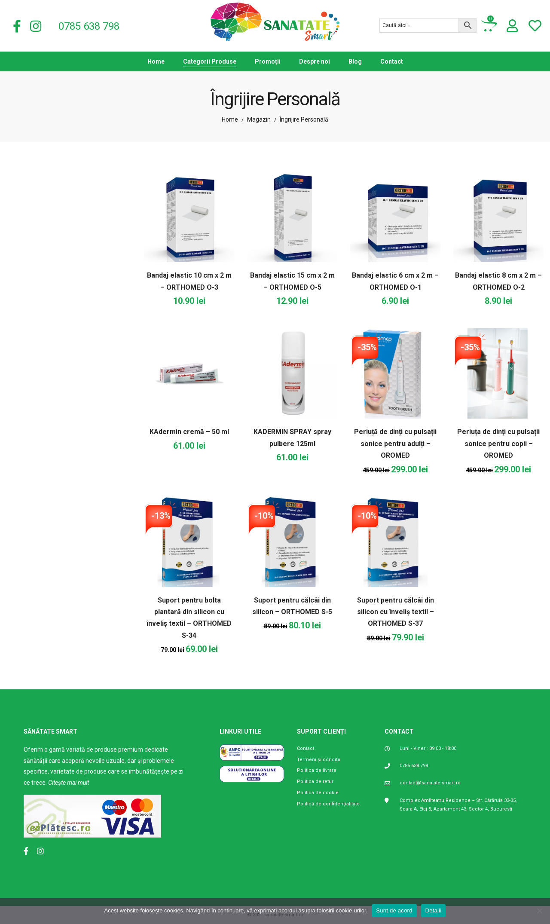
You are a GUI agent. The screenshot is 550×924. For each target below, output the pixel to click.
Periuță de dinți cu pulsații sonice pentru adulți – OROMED (395, 443)
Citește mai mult (68, 782)
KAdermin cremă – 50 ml (189, 432)
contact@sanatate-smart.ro (430, 783)
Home (230, 119)
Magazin (259, 119)
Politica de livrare (316, 770)
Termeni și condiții (318, 759)
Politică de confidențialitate (328, 804)
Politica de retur (315, 781)
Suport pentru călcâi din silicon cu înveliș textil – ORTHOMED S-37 (395, 612)
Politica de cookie (318, 792)
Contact (305, 748)
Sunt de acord (394, 910)
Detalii (433, 910)
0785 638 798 (414, 765)
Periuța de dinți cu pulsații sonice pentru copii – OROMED (498, 443)
